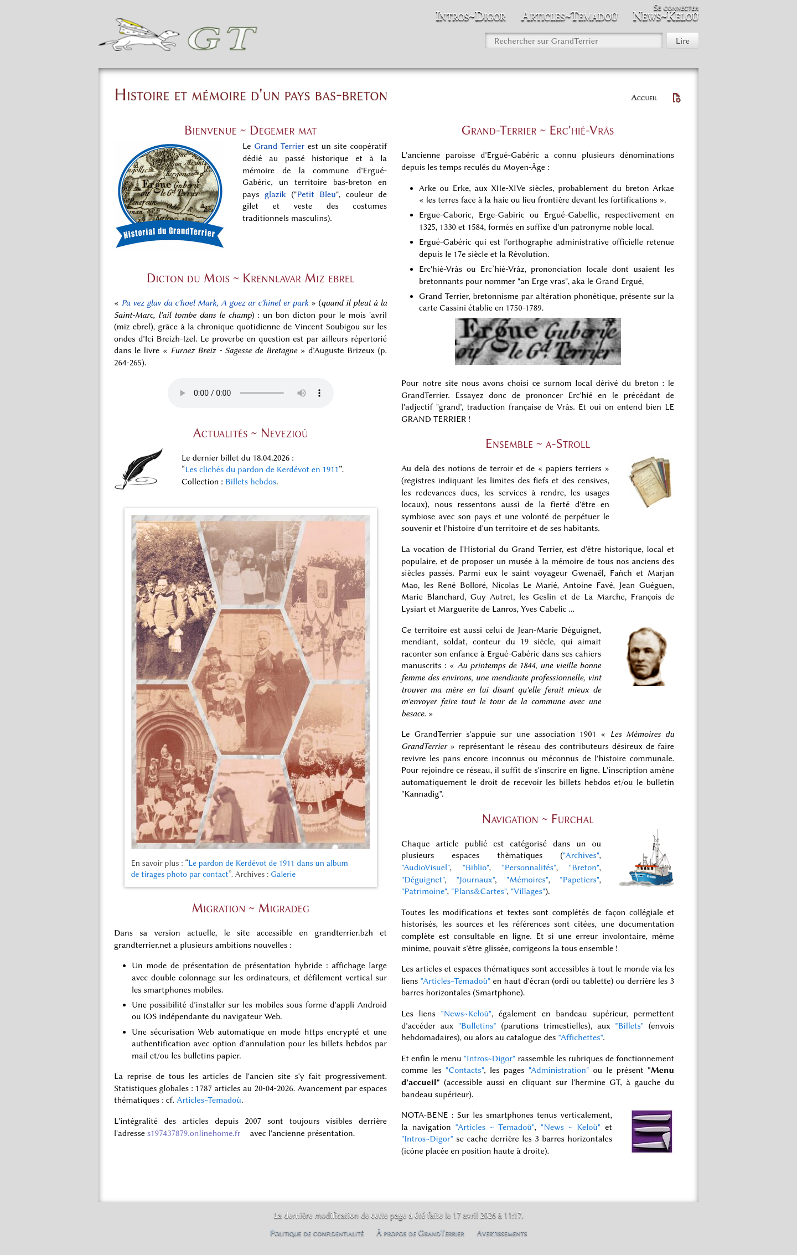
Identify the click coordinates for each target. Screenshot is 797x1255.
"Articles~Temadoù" (456, 981)
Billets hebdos (250, 482)
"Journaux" (475, 880)
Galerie (283, 874)
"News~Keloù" (466, 1014)
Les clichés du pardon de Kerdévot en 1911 (262, 469)
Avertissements (502, 1233)
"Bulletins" (477, 1026)
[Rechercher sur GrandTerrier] (574, 40)
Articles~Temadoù (209, 1100)
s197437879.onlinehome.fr (194, 1133)
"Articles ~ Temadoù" (495, 1127)
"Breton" (584, 867)
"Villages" (528, 891)
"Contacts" (465, 1070)
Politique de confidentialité (317, 1233)
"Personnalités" (528, 867)
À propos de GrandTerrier (420, 1233)
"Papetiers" (579, 880)
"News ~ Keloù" (571, 1127)
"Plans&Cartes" (478, 891)
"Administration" (559, 1070)
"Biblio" (476, 867)
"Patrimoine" (424, 891)
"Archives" (581, 855)
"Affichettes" (580, 1037)
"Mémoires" (527, 880)
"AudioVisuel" (425, 867)
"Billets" (629, 1026)
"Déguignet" (423, 880)
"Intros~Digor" (490, 1058)
